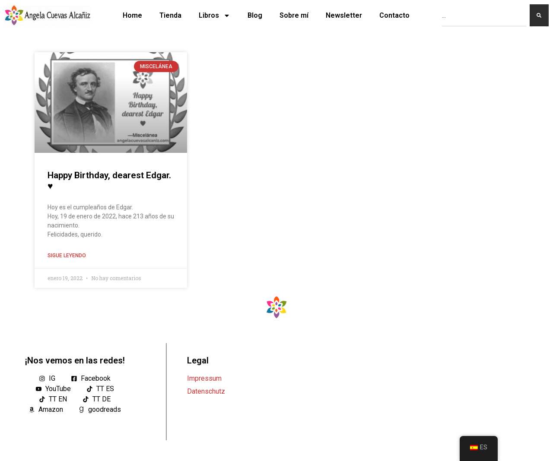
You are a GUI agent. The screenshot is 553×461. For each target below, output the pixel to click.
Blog (255, 15)
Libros (214, 15)
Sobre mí (294, 15)
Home (132, 15)
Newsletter (344, 15)
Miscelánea (156, 66)
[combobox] (484, 15)
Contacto (394, 15)
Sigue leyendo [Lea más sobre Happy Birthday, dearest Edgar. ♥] (67, 256)
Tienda (170, 15)
